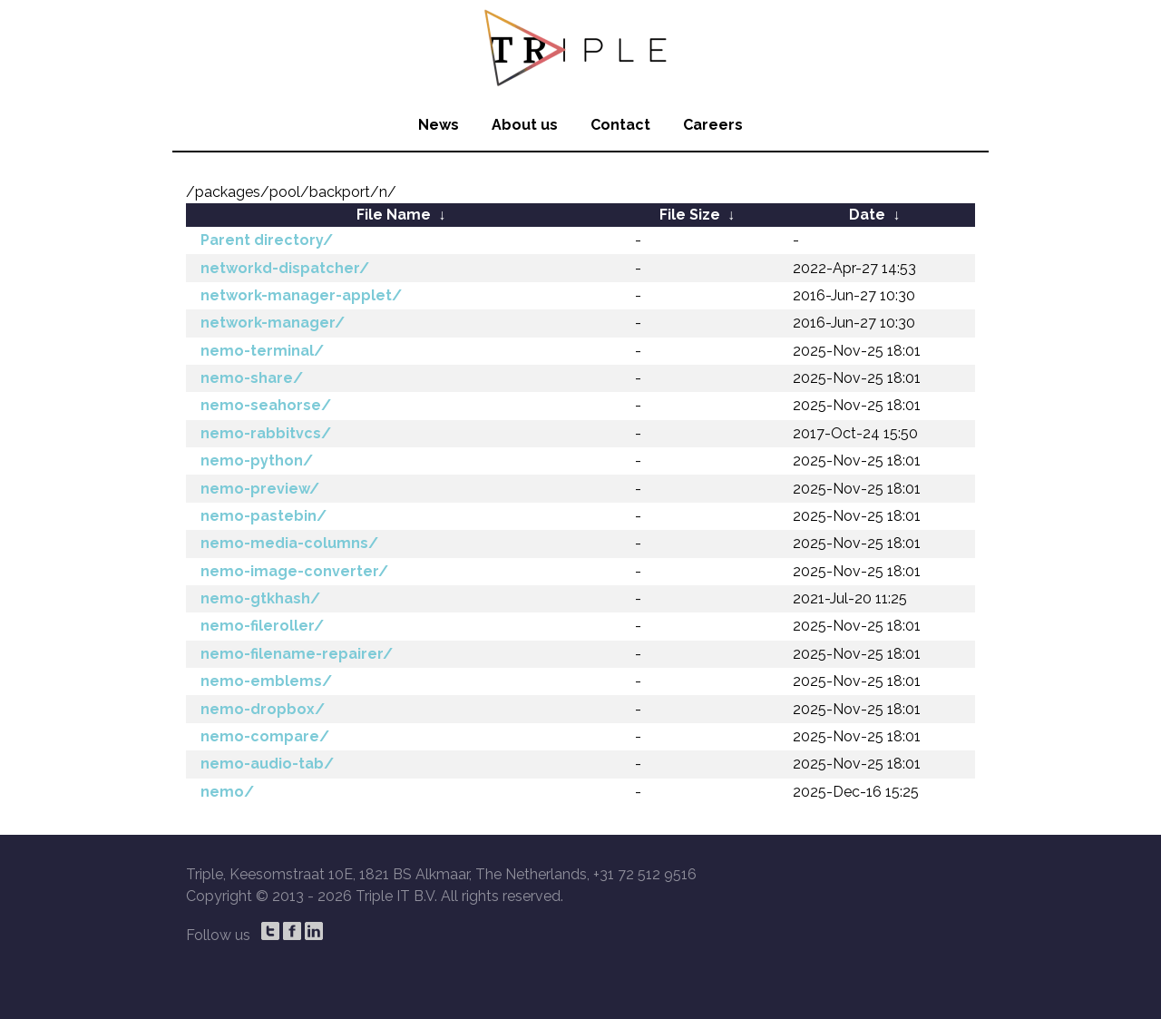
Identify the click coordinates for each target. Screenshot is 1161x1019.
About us (525, 124)
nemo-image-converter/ (294, 571)
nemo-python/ (256, 460)
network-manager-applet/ (301, 295)
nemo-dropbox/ (262, 709)
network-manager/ (272, 322)
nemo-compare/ (264, 736)
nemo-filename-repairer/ (296, 653)
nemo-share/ (251, 378)
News (438, 124)
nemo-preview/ (259, 488)
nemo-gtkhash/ (260, 598)
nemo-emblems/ (266, 681)
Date (867, 214)
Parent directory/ (266, 240)
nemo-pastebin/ (263, 515)
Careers (713, 124)
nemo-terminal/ (262, 350)
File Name (393, 214)
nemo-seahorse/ (265, 405)
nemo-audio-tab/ (267, 763)
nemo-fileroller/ (262, 625)
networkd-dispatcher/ (284, 268)
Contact (620, 124)
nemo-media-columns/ (289, 543)
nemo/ (227, 791)
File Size (689, 214)
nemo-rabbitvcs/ (265, 433)
